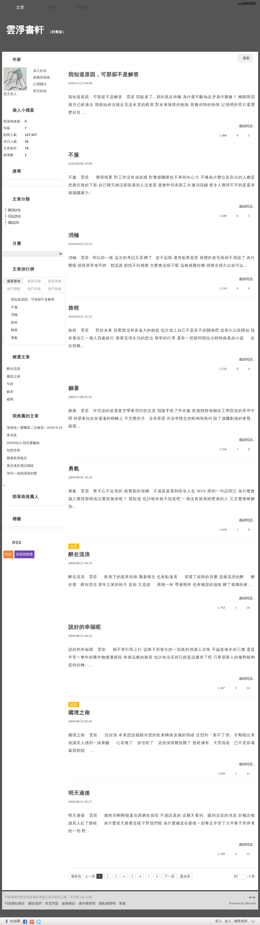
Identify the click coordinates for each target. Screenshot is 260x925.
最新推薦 (54, 281)
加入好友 (40, 71)
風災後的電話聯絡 (20, 466)
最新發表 (13, 281)
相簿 (51, 7)
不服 (73, 155)
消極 (73, 235)
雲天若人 (10, 94)
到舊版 (56, 32)
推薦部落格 (41, 77)
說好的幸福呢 (84, 627)
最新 (246, 58)
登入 (218, 921)
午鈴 (10, 384)
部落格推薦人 (25, 496)
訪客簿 (82, 7)
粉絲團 (15, 921)
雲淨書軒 (25, 30)
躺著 (73, 388)
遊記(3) (13, 222)
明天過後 (79, 793)
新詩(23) (14, 210)
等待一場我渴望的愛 (22, 473)
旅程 (73, 308)
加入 (228, 921)
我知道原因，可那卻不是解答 (103, 74)
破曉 (10, 399)
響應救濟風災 (17, 458)
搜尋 (58, 182)
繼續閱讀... (247, 126)
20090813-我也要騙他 (23, 443)
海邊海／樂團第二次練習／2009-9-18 (34, 428)
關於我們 (35, 903)
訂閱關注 (40, 84)
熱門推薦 (54, 289)
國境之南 (79, 712)
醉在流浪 (79, 554)
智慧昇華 (13, 450)
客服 (122, 903)
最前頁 (76, 876)
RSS (8, 554)
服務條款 (68, 903)
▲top (251, 897)
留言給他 (40, 91)
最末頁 (185, 876)
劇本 (10, 392)
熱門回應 (34, 289)
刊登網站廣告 (15, 903)
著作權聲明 (87, 903)
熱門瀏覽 (13, 289)
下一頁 (169, 876)
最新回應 (34, 281)
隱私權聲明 (107, 903)
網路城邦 (241, 921)
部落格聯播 (24, 554)
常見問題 (51, 903)
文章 (20, 7)
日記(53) (14, 216)
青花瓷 (12, 435)
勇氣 (73, 468)
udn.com (250, 903)
